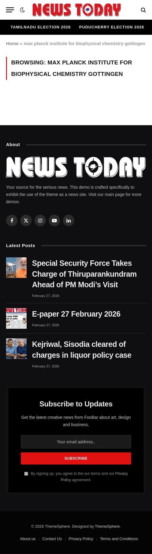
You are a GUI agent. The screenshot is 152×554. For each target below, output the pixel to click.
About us (27, 538)
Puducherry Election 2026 (111, 27)
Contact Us (52, 538)
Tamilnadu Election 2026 (41, 27)
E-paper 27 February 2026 (76, 314)
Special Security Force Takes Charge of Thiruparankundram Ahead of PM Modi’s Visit (84, 274)
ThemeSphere (107, 526)
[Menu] (10, 10)
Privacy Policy (81, 538)
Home (12, 43)
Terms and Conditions (119, 538)
